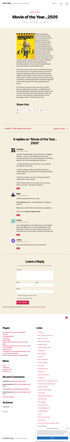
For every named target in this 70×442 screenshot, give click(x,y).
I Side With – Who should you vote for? (48, 380)
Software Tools (7, 349)
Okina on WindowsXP (43, 408)
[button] (67, 428)
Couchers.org (41, 350)
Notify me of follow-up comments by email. (27, 295)
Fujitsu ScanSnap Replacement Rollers (18, 389)
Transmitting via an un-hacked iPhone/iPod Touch (16, 351)
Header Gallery (7, 340)
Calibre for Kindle (42, 344)
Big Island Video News (44, 341)
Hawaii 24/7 (41, 371)
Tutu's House (41, 420)
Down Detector (42, 353)
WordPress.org (7, 371)
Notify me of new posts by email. (25, 298)
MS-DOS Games (42, 399)
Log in (4, 365)
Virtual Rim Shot (42, 426)
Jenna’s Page (41, 393)
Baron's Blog (7, 3)
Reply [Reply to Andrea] (18, 234)
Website (18, 289)
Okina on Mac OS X (43, 405)
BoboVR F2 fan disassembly (18, 381)
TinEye (40, 414)
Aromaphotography (8, 336)
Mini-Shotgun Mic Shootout (45, 396)
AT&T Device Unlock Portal (45, 335)
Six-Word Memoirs (43, 411)
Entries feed (6, 367)
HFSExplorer (41, 377)
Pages (53, 3)
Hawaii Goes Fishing (43, 374)
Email (37, 282)
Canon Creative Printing (44, 347)
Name (18, 282)
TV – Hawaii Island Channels (10, 353)
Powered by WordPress (21, 438)
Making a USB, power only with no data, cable (15, 342)
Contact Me (6, 338)
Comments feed (7, 369)
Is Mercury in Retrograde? (45, 389)
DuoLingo (40, 356)
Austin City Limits (42, 338)
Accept (53, 438)
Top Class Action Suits (44, 417)
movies (32, 12)
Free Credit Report (43, 359)
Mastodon (5, 411)
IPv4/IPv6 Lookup (42, 386)
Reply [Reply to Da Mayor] (18, 188)
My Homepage (42, 402)
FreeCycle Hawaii (42, 362)
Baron (26, 22)
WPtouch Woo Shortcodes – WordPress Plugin (15, 355)
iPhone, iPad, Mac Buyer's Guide (46, 383)
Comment (19, 269)
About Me (5, 334)
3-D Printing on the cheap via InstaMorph (14, 332)
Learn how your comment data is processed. (34, 307)
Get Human (41, 365)
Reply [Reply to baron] (18, 215)
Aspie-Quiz (41, 332)
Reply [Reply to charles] (18, 248)
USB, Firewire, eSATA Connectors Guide (48, 423)
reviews (37, 12)
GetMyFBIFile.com (43, 368)
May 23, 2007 (35, 22)
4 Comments (45, 22)
